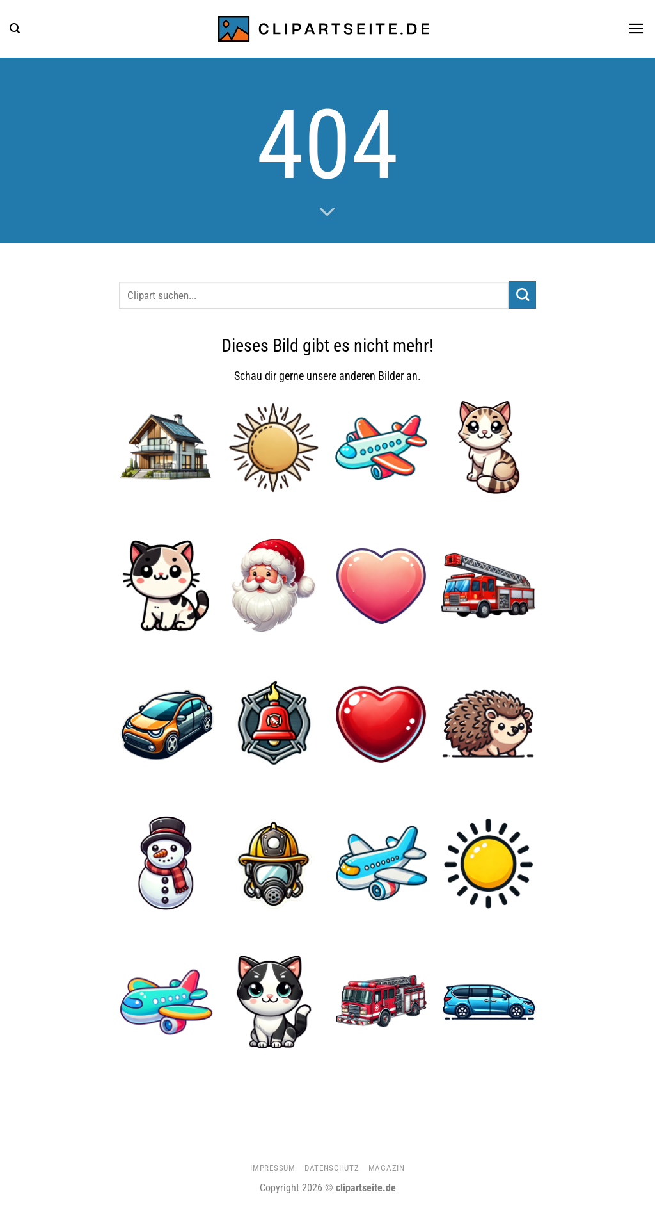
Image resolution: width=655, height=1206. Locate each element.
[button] (15, 28)
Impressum (272, 1168)
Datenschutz (331, 1168)
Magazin (386, 1168)
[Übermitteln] (522, 295)
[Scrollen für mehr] (327, 212)
